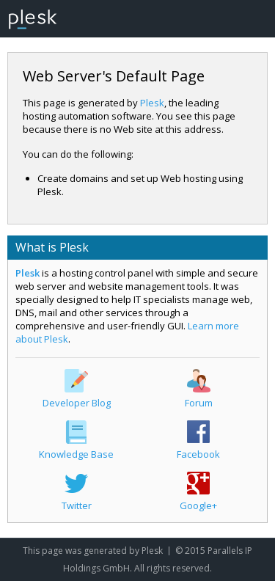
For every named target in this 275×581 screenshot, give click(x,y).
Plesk (152, 102)
